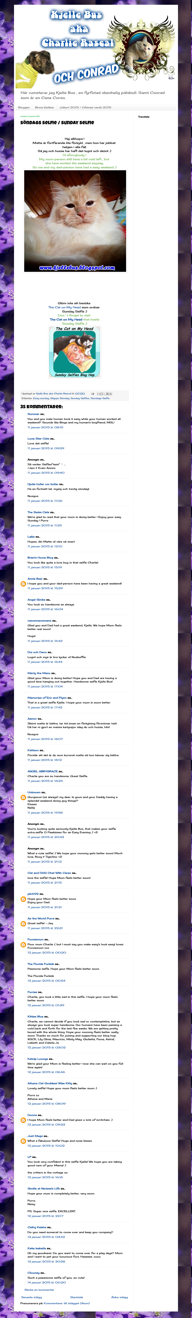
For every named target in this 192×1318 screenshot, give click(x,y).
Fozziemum (35, 939)
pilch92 (33, 893)
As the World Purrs (41, 918)
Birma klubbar (44, 107)
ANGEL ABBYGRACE (43, 771)
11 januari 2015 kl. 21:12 (45, 861)
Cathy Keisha (37, 1227)
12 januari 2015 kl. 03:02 (47, 1047)
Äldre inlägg (119, 1297)
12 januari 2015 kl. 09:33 (46, 1124)
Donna (32, 1115)
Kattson (33, 750)
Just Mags (35, 1136)
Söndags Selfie (100, 398)
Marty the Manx (39, 673)
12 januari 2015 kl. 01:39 (46, 1005)
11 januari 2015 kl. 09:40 (46, 472)
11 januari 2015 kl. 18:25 (45, 780)
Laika (31, 536)
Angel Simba (36, 599)
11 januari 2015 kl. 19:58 (45, 812)
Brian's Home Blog (40, 557)
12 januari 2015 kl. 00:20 (47, 952)
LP (29, 1157)
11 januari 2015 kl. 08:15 (45, 427)
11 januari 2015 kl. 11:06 (45, 500)
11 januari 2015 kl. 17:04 (45, 686)
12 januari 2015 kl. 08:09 (47, 1103)
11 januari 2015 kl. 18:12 (45, 760)
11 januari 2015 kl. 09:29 (46, 448)
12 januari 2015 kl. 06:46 (46, 1072)
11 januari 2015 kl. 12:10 (45, 546)
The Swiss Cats (38, 512)
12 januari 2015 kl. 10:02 (46, 1145)
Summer (33, 414)
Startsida (76, 1297)
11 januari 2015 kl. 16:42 (45, 640)
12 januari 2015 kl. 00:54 (46, 980)
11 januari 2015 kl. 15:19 (45, 567)
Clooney (33, 1272)
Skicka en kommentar (39, 1289)
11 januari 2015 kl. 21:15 (45, 882)
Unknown (34, 792)
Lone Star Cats (38, 438)
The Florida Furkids (41, 964)
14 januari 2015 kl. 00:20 (47, 1282)
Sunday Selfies (80, 398)
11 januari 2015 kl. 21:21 (45, 907)
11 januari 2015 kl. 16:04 (45, 609)
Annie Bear (35, 578)
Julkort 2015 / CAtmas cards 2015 (85, 107)
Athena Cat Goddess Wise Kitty (50, 1083)
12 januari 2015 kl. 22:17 (45, 1216)
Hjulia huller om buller (43, 484)
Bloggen (24, 107)
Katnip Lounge (38, 1058)
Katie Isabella (37, 1248)
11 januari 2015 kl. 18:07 (45, 739)
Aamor (32, 718)
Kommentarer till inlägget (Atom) (67, 1303)
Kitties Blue (35, 1016)
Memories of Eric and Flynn (47, 697)
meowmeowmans (39, 620)
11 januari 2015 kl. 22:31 (45, 928)
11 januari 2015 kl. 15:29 (45, 588)
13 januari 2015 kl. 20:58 (46, 1261)
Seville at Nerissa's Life (44, 1188)
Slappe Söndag (59, 398)
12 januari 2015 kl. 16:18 (45, 1177)
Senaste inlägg (31, 1297)
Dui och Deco (37, 652)
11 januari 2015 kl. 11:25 (45, 525)
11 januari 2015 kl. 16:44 (45, 661)
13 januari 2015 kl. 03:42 (46, 1237)
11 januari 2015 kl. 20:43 (46, 837)
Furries (32, 992)
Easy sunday (41, 398)
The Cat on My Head (65, 307)
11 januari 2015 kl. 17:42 (45, 707)
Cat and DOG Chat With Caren (49, 872)
